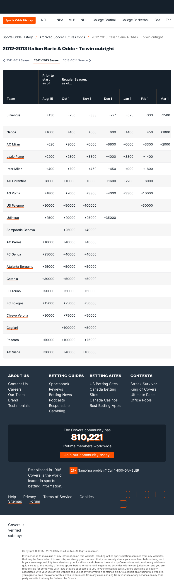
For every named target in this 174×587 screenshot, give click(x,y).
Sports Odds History (18, 37)
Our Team (16, 394)
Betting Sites (105, 375)
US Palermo (15, 205)
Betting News (60, 394)
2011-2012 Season (16, 60)
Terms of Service (57, 497)
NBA (60, 20)
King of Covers (143, 389)
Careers (15, 389)
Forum (34, 501)
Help (12, 497)
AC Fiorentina (17, 181)
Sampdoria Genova (21, 230)
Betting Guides (66, 375)
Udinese (13, 218)
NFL (46, 20)
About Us (18, 375)
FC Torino (14, 291)
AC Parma (14, 242)
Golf (157, 20)
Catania (12, 279)
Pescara (13, 340)
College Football (104, 20)
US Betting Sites (104, 384)
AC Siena (13, 352)
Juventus (13, 115)
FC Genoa (14, 254)
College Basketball (135, 20)
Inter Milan (14, 169)
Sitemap (15, 501)
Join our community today (87, 455)
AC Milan (13, 144)
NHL (84, 20)
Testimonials (18, 405)
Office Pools (141, 400)
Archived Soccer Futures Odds (62, 37)
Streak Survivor (143, 384)
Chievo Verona (17, 315)
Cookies (87, 497)
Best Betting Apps (105, 405)
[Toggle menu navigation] (168, 6)
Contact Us (18, 384)
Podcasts (57, 400)
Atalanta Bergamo (20, 266)
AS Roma (13, 193)
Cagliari (12, 327)
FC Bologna (15, 303)
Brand (13, 400)
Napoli (11, 132)
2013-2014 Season (77, 60)
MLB (72, 20)
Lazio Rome (15, 156)
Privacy (29, 497)
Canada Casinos (104, 400)
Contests (141, 375)
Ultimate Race (142, 394)
